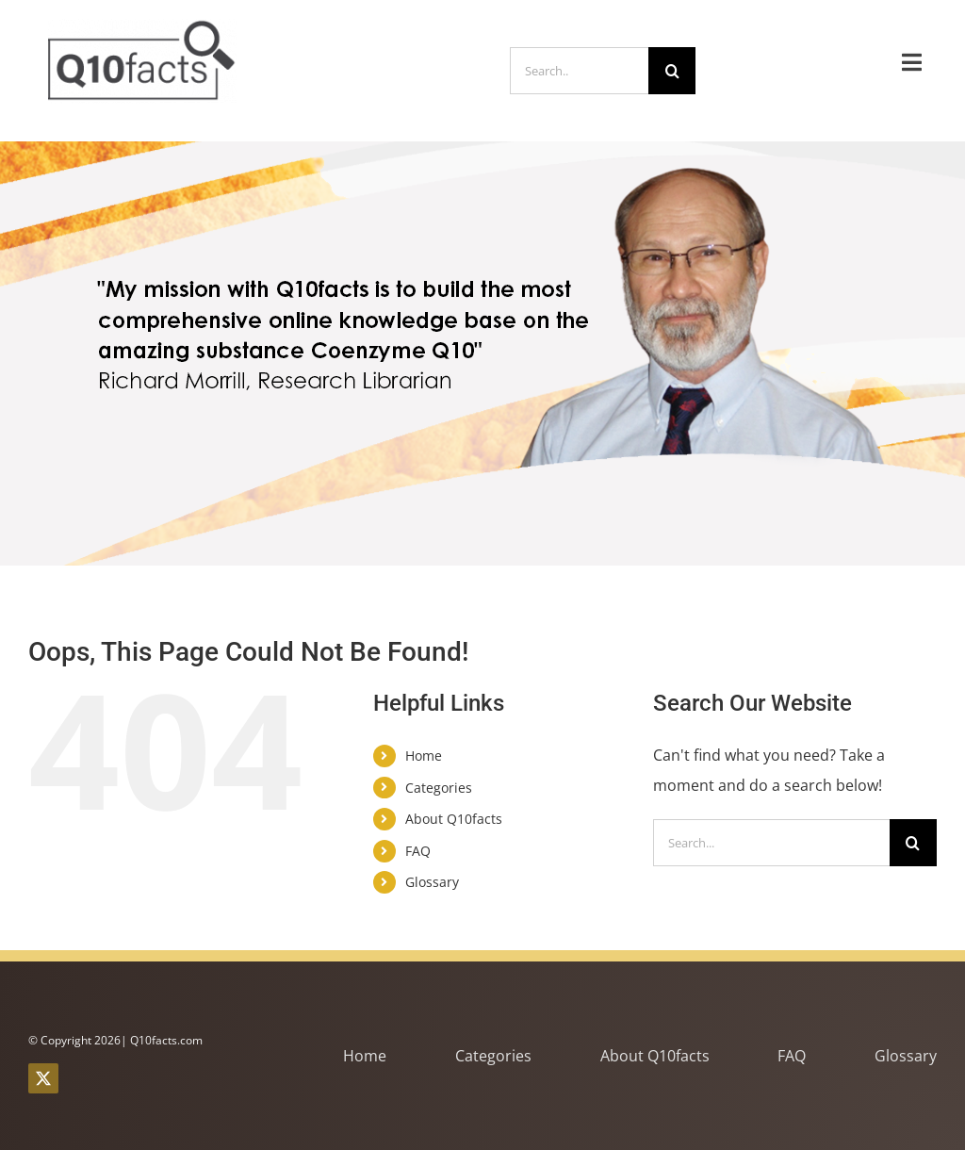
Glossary (432, 882)
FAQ (418, 851)
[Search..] (579, 70)
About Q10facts (453, 819)
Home (423, 755)
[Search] (671, 70)
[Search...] (771, 842)
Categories (438, 788)
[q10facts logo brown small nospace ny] (142, 26)
